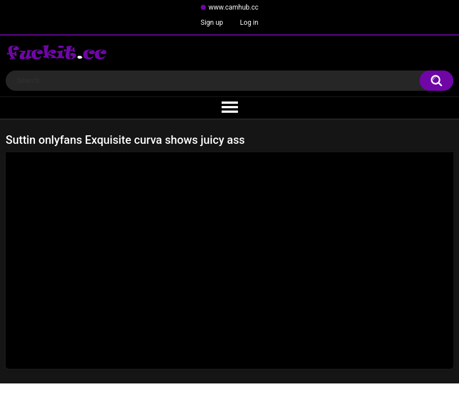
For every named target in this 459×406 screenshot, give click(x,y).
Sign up (212, 23)
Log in (249, 23)
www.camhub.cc (234, 7)
